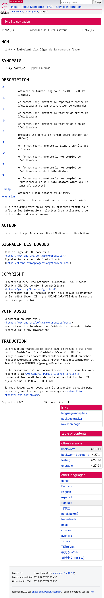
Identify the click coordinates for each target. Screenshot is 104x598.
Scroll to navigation (17, 21)
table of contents (74, 433)
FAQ (50, 7)
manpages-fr (31, 11)
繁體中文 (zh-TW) (72, 558)
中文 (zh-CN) (69, 552)
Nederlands (68, 519)
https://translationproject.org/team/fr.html (38, 262)
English (66, 492)
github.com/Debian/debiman (46, 592)
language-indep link (74, 413)
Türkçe (65, 541)
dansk (65, 481)
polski (65, 525)
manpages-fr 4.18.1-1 (63, 573)
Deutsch (66, 486)
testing (65, 460)
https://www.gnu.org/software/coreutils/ (35, 255)
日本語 (65, 508)
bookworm (17, 11)
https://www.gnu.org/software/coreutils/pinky (39, 322)
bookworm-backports (75, 454)
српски (66, 530)
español (66, 497)
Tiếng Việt (68, 546)
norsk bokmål (70, 513)
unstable (67, 465)
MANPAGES (16, 1)
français (66, 503)
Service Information (69, 7)
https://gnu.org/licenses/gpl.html (30, 289)
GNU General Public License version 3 (52, 373)
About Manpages (33, 7)
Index (14, 7)
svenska (66, 536)
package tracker (71, 418)
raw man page (70, 424)
